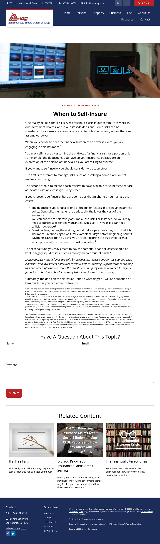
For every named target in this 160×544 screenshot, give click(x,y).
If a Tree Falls (19, 461)
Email (85, 343)
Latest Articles (51, 522)
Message (11, 364)
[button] (66, 12)
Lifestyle (48, 517)
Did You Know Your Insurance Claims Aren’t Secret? (75, 466)
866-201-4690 (67, 3)
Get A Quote (144, 3)
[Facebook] (126, 3)
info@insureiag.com (92, 3)
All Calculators (51, 531)
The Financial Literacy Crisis (127, 461)
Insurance (49, 512)
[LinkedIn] (118, 3)
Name (10, 343)
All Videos (49, 526)
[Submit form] (14, 393)
